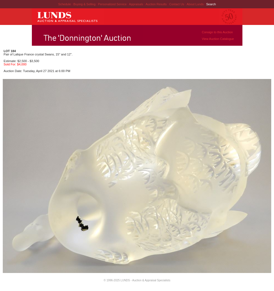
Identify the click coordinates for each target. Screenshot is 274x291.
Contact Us (176, 4)
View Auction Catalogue (218, 38)
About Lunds (195, 4)
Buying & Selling (84, 4)
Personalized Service (112, 4)
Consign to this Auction (217, 32)
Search (211, 4)
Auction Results (156, 4)
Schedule (64, 4)
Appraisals (136, 4)
